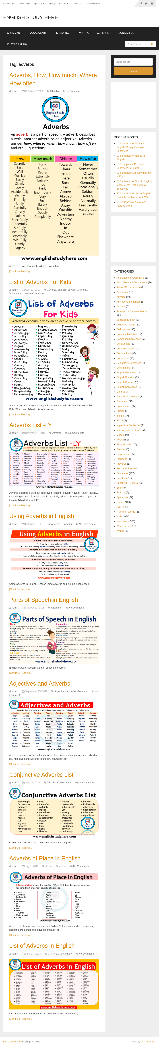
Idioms (120, 415)
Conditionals (123, 343)
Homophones (123, 406)
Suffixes (120, 492)
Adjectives (60, 691)
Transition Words (125, 511)
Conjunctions (64, 782)
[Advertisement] (136, 104)
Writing (51, 3)
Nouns (120, 439)
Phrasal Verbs (124, 444)
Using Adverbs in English (41, 516)
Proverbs (121, 463)
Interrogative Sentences (129, 430)
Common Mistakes (126, 334)
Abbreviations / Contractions (131, 282)
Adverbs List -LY (30, 425)
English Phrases (125, 382)
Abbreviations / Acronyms (130, 277)
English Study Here (30, 17)
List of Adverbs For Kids (40, 282)
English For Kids (67, 289)
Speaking (38, 3)
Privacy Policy (93, 3)
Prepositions (123, 454)
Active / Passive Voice (128, 287)
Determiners (123, 367)
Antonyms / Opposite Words (131, 311)
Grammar (7, 3)
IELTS (119, 420)
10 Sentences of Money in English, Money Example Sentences (130, 147)
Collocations (123, 329)
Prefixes (120, 449)
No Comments (73, 91)
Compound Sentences (128, 339)
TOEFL (120, 507)
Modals (120, 435)
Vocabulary (23, 3)
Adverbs (54, 91)
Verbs (119, 516)
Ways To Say (123, 526)
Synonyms (122, 497)
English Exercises (126, 372)
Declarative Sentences (128, 363)
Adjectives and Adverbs (39, 683)
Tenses (120, 502)
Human (120, 411)
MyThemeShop (148, 1041)
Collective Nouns (125, 324)
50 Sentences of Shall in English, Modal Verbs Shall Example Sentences (134, 185)
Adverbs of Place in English (45, 858)
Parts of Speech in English (43, 600)
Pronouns (121, 459)
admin (15, 91)
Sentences (122, 473)
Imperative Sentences (128, 425)
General (62, 3)
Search (153, 44)
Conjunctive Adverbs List (41, 774)
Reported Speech (126, 468)
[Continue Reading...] (20, 271)
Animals (120, 306)
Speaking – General (127, 483)
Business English (125, 319)
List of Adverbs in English (42, 945)
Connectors (122, 358)
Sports (120, 487)
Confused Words (125, 348)
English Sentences (126, 387)
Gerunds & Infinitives (127, 396)
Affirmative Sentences (128, 301)
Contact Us (78, 3)
